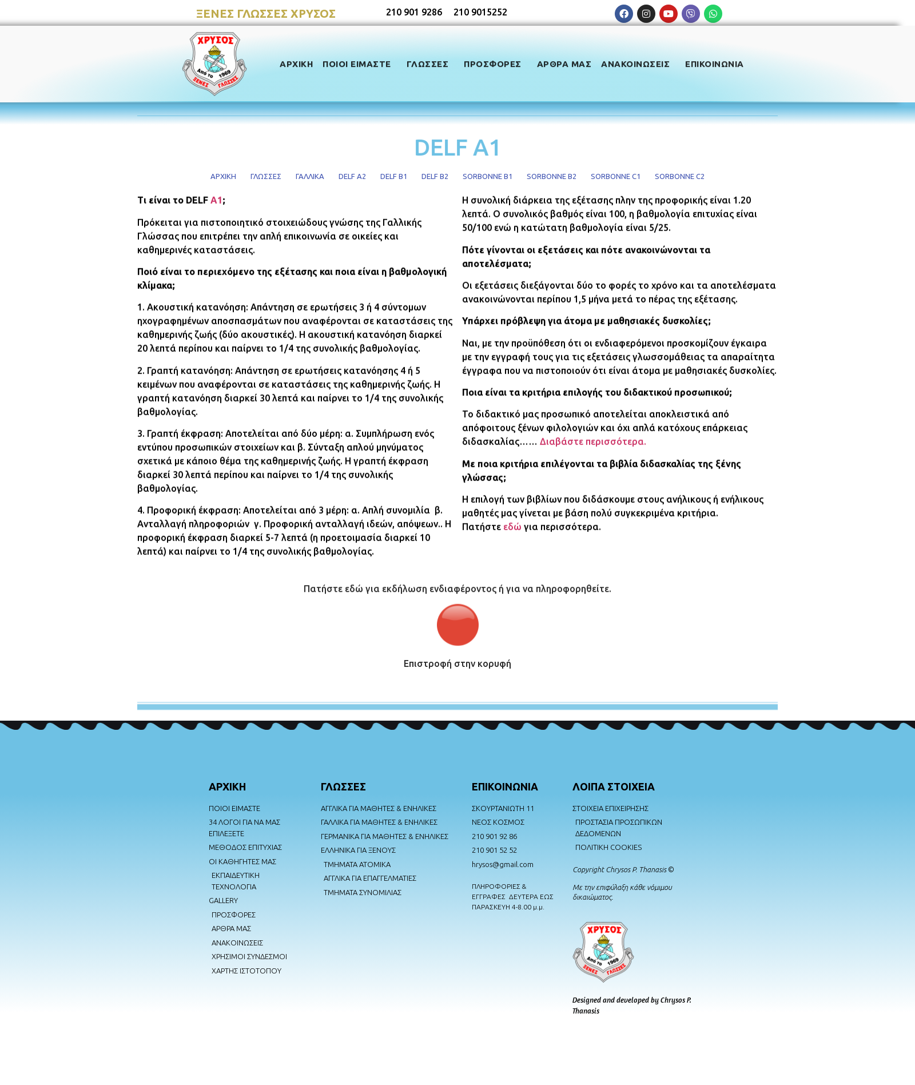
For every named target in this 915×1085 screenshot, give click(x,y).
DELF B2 (434, 176)
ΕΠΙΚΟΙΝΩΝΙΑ (714, 61)
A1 (216, 227)
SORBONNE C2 (680, 176)
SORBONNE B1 (487, 176)
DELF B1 (393, 176)
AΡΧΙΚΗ (227, 786)
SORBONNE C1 (615, 176)
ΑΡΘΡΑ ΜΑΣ (564, 61)
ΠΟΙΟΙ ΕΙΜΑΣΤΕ (360, 61)
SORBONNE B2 (551, 176)
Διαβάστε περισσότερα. (593, 469)
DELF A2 (352, 176)
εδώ (512, 554)
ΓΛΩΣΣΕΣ (431, 61)
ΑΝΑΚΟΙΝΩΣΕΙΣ (638, 61)
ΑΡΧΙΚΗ (296, 61)
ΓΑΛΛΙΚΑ (310, 176)
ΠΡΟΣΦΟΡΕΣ (495, 61)
